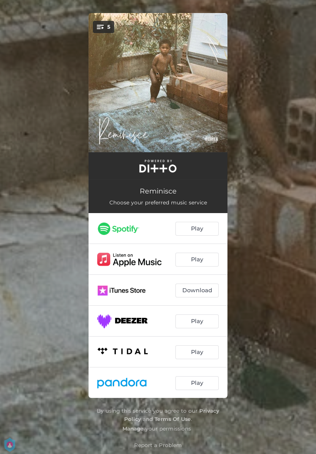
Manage (133, 428)
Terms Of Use (173, 419)
